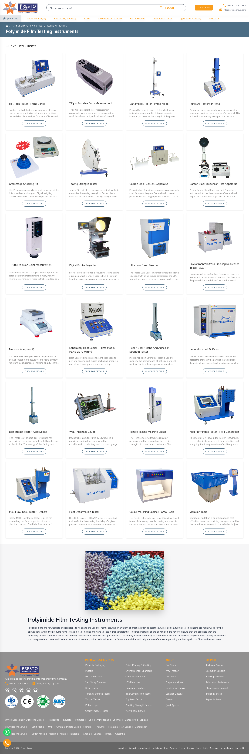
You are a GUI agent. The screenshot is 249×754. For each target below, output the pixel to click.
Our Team (171, 676)
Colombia (120, 733)
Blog (166, 748)
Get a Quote (204, 7)
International (144, 748)
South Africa (38, 733)
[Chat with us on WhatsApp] (7, 732)
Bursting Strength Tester (138, 705)
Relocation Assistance (217, 682)
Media (182, 748)
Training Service (214, 693)
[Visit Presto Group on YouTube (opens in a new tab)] (35, 690)
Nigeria (52, 733)
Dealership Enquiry (175, 687)
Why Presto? (172, 670)
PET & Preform (137, 18)
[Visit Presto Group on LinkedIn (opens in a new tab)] (28, 690)
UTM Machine (132, 682)
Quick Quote (172, 705)
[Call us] (7, 743)
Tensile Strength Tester (97, 693)
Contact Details (174, 693)
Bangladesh (141, 726)
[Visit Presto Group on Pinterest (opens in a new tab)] (21, 690)
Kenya (63, 733)
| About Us (12, 18)
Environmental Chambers (110, 18)
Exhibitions (157, 748)
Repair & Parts (213, 699)
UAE (50, 726)
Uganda (97, 733)
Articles (173, 748)
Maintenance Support (217, 687)
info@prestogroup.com (45, 683)
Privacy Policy (226, 748)
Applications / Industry (190, 18)
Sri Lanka (126, 726)
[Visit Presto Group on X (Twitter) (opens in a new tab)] (14, 690)
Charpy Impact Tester (96, 710)
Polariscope (91, 705)
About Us (122, 748)
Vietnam (87, 726)
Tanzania (74, 733)
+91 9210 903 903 (16, 683)
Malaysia (113, 726)
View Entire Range (135, 710)
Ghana (86, 733)
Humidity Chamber (135, 687)
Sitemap (214, 748)
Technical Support (215, 665)
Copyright (239, 748)
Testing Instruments (21, 26)
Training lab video (215, 676)
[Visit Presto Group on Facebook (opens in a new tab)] (7, 690)
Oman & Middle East (67, 726)
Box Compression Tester (138, 693)
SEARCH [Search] (167, 7)
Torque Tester (92, 699)
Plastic (87, 18)
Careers (170, 699)
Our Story (171, 665)
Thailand (99, 726)
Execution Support (215, 670)
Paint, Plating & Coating (65, 18)
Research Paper (194, 748)
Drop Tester (91, 687)
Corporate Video (174, 682)
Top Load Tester (134, 699)
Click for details (34, 123)
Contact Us (214, 18)
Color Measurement (162, 18)
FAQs (205, 748)
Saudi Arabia (38, 726)
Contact (132, 748)
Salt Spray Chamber (95, 682)
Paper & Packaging (36, 18)
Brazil (108, 733)
